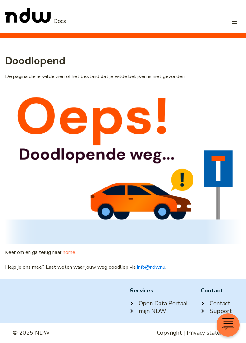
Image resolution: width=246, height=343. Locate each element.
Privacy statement (210, 333)
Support (216, 311)
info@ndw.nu (151, 267)
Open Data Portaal (159, 303)
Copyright (169, 333)
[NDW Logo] (35, 21)
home (69, 252)
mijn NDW (148, 311)
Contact (215, 303)
